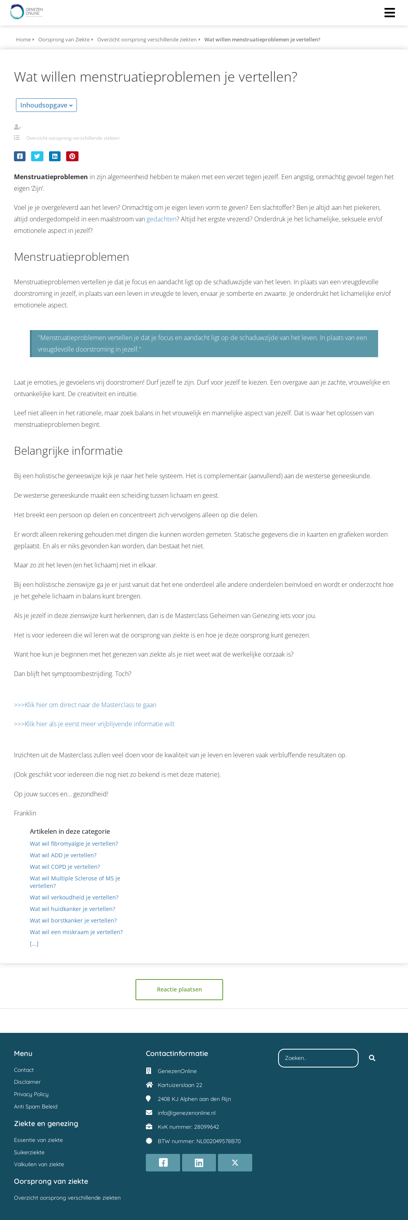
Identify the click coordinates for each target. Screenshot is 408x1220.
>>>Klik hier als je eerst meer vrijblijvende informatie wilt (94, 723)
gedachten (162, 219)
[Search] (372, 1058)
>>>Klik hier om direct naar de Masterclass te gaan (85, 704)
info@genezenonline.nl (187, 1112)
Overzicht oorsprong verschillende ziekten (73, 138)
